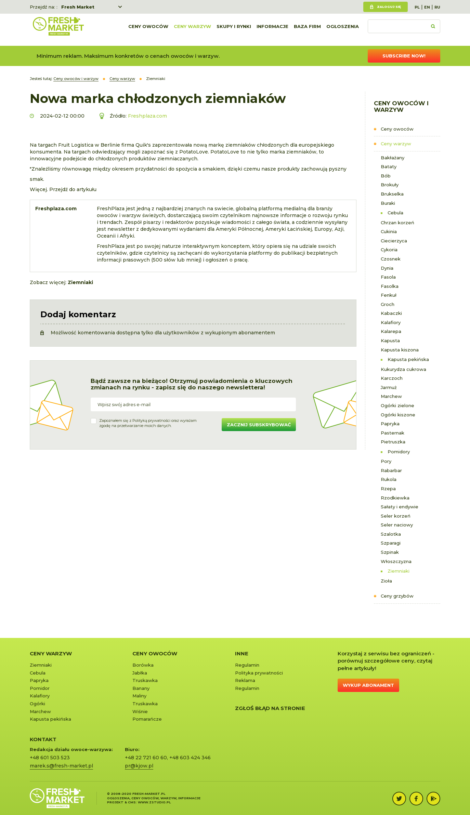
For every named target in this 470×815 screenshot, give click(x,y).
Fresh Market (77, 7)
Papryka (390, 423)
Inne (241, 653)
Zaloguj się (389, 7)
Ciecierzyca (394, 240)
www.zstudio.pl (154, 802)
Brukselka (392, 194)
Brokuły (390, 184)
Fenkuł (388, 295)
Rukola (388, 479)
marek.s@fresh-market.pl (61, 766)
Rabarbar (391, 470)
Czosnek (391, 259)
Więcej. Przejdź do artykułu (63, 189)
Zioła (386, 581)
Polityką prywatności (151, 420)
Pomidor (40, 688)
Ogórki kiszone (398, 414)
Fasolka (390, 286)
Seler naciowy (397, 524)
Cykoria (389, 249)
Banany (140, 688)
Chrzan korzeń (397, 222)
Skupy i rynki (234, 29)
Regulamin (247, 665)
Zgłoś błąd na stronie (270, 708)
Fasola (388, 277)
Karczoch (392, 378)
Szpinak (390, 552)
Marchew (391, 396)
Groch (387, 304)
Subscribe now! (404, 55)
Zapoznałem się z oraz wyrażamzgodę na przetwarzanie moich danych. (148, 423)
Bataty (388, 166)
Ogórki (37, 703)
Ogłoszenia (342, 29)
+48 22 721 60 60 (146, 757)
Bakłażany (392, 157)
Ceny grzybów (397, 596)
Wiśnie (140, 711)
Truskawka (145, 680)
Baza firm (307, 29)
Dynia (387, 268)
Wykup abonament (368, 685)
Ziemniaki (398, 571)
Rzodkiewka (395, 497)
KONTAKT (43, 739)
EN (427, 7)
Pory (386, 461)
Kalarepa (391, 331)
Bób (386, 175)
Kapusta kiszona (400, 349)
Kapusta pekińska (408, 359)
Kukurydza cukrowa (403, 369)
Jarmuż (389, 387)
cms (132, 802)
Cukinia (389, 231)
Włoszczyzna (396, 561)
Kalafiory (391, 322)
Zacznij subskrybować (259, 424)
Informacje (272, 29)
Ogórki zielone (397, 405)
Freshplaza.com (147, 116)
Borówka (143, 665)
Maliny (139, 695)
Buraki (388, 203)
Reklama (245, 680)
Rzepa (388, 488)
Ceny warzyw (192, 29)
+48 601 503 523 (50, 757)
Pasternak (392, 433)
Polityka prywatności (259, 673)
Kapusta (390, 340)
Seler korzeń (395, 516)
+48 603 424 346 (190, 757)
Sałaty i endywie (399, 506)
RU (437, 7)
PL (417, 7)
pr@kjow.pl (139, 766)
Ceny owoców (148, 29)
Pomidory (399, 451)
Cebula (395, 212)
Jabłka (139, 673)
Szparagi (391, 543)
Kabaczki (391, 313)
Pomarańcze (147, 719)
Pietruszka (393, 441)
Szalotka (391, 534)
